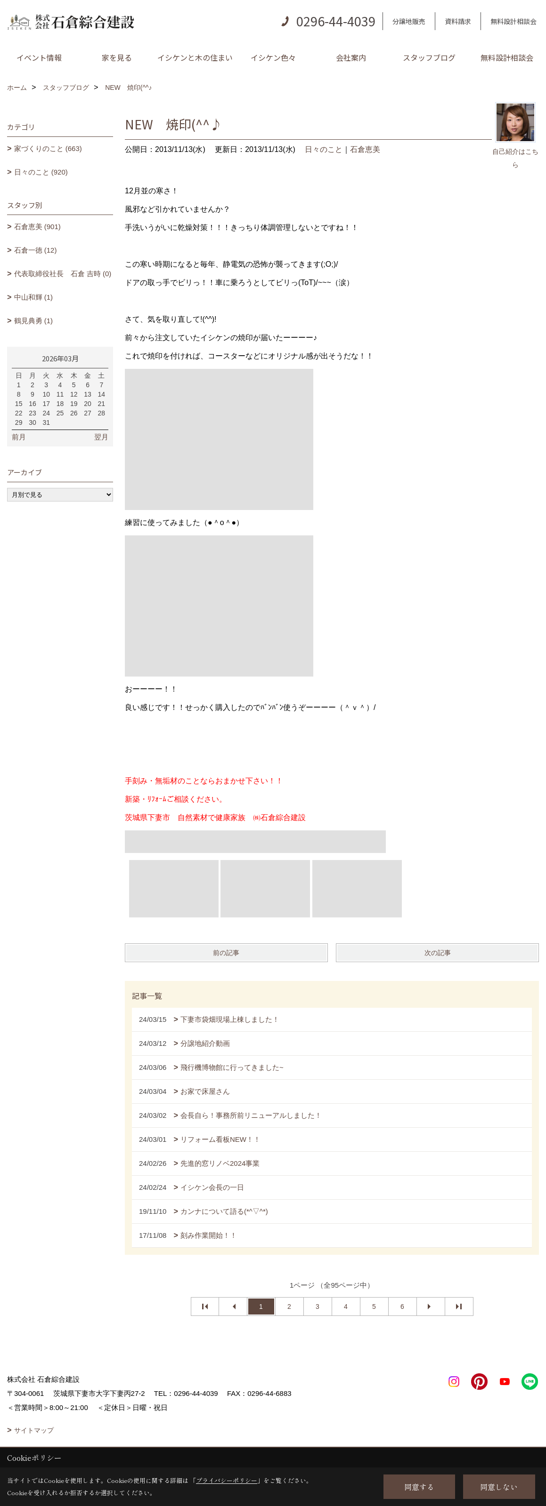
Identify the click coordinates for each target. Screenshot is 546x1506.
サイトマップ (34, 1430)
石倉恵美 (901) (37, 227)
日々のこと (323, 149)
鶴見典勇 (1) (33, 321)
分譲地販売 (408, 21)
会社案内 (351, 57)
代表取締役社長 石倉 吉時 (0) (63, 274)
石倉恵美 (365, 149)
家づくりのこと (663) (48, 148)
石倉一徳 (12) (35, 250)
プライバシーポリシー (226, 1480)
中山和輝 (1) (33, 297)
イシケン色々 (273, 57)
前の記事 (226, 952)
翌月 (101, 437)
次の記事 (437, 952)
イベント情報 (39, 57)
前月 (19, 437)
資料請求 (458, 21)
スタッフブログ (429, 57)
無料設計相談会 (513, 21)
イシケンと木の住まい (195, 57)
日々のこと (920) (41, 172)
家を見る (117, 57)
